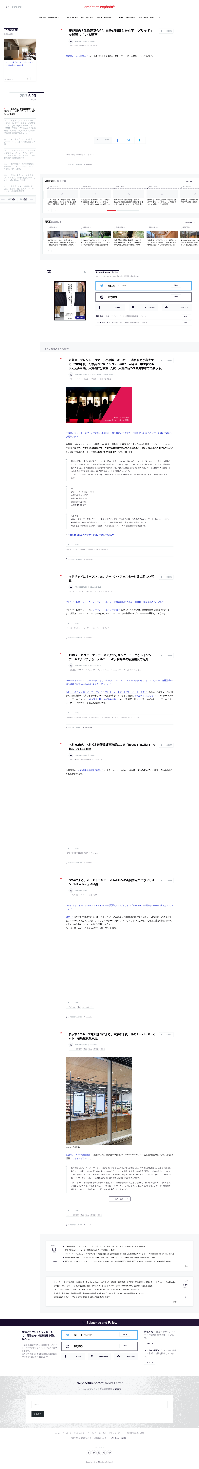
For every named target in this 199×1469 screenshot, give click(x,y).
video (92, 41)
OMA (82, 895)
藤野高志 (83, 45)
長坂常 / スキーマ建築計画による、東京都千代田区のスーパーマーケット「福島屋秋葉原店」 (19, 188)
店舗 (85, 1049)
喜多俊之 (108, 379)
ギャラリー (90, 591)
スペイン (99, 591)
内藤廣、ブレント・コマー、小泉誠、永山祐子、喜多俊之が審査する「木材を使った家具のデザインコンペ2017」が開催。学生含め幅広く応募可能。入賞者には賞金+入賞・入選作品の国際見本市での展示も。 (20, 127)
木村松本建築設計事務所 (83, 759)
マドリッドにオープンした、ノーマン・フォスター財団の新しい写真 (19, 141)
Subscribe (184, 307)
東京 (90, 1049)
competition (95, 375)
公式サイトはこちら (143, 695)
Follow (176, 285)
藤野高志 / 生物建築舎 (76, 56)
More (185, 316)
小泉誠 (101, 379)
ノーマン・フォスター (77, 591)
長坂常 (103, 1049)
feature (93, 1045)
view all (188, 182)
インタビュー (92, 45)
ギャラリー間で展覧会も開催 (102, 699)
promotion (108, 375)
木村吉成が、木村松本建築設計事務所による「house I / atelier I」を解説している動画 (19, 166)
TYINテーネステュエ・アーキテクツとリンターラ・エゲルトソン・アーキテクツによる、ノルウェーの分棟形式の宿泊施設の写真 (19, 154)
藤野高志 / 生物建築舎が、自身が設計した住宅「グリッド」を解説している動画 (19, 111)
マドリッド (108, 591)
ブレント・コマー (76, 379)
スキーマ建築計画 (76, 1049)
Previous (28, 78)
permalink (89, 164)
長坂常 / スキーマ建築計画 (78, 1155)
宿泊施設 (73, 670)
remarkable (95, 587)
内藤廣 (94, 379)
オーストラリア (91, 895)
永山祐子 (87, 379)
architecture (81, 41)
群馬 (76, 45)
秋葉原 (96, 1049)
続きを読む (119, 1199)
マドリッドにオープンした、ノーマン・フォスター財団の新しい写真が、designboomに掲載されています (115, 602)
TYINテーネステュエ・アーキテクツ (90, 670)
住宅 (71, 45)
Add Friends (149, 307)
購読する (38, 1414)
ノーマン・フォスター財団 (105, 610)
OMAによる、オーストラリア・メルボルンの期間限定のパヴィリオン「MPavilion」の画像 (19, 177)
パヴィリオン (74, 895)
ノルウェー (138, 670)
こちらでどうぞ (79, 1158)
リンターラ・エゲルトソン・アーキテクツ (118, 670)
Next (33, 78)
